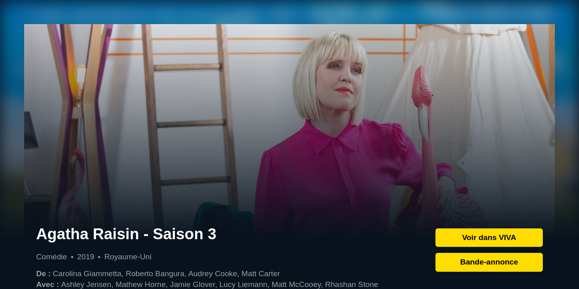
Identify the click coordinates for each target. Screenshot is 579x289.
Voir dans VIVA (489, 237)
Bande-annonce (489, 262)
